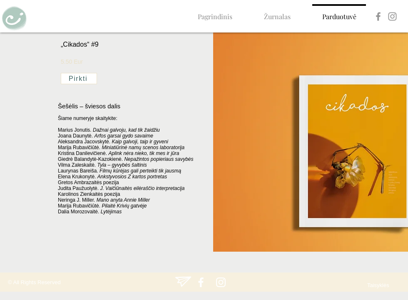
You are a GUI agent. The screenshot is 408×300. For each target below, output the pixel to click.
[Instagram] (392, 16)
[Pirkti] (79, 78)
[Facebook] (378, 16)
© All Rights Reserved (34, 282)
